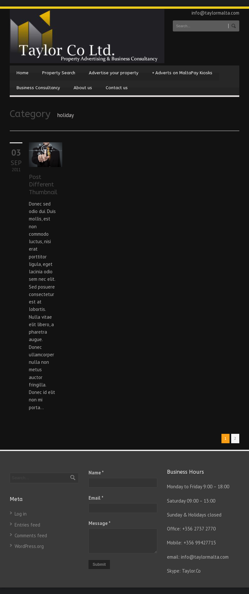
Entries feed (27, 525)
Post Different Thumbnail (43, 184)
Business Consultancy (38, 87)
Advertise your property (113, 72)
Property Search (58, 72)
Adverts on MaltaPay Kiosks (182, 73)
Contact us (117, 87)
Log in (21, 514)
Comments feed (31, 535)
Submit (99, 564)
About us (83, 87)
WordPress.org (29, 546)
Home (23, 72)
